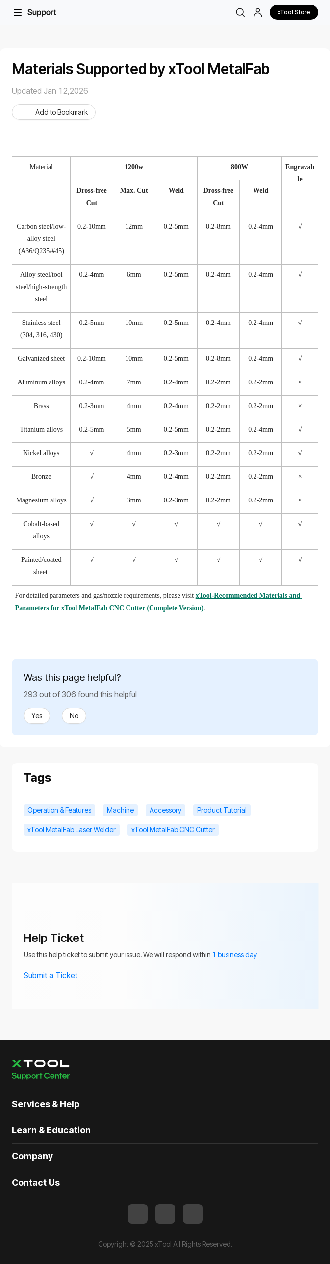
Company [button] (32, 1156)
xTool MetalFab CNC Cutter (173, 829)
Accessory (165, 810)
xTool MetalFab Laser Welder (71, 829)
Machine (120, 810)
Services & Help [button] (45, 1104)
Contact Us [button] (36, 1182)
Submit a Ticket (57, 975)
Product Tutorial (222, 810)
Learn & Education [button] (51, 1130)
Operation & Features (59, 810)
